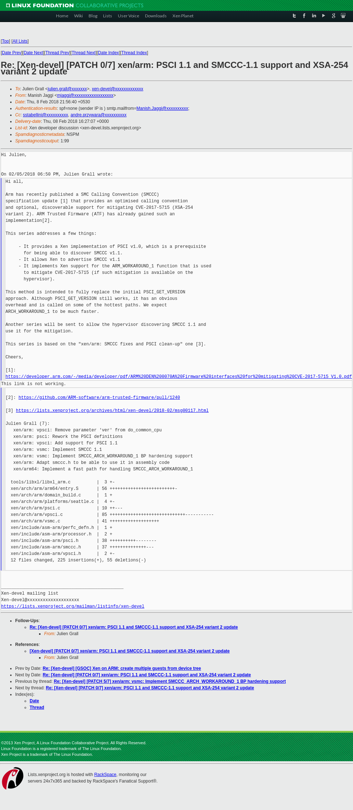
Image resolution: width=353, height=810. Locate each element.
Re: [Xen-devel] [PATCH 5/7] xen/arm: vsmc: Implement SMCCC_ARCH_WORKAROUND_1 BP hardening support (170, 681)
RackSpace (105, 774)
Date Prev (11, 52)
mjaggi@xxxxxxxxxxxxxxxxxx (85, 95)
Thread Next (83, 52)
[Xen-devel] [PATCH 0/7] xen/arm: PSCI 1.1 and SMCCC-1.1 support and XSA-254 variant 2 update (130, 651)
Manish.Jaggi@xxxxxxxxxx (162, 108)
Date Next (33, 52)
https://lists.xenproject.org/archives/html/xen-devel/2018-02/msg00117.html (112, 411)
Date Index (108, 52)
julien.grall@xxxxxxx (67, 88)
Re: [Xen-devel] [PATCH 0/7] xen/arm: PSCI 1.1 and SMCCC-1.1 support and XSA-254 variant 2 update (134, 627)
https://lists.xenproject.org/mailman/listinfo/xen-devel (72, 606)
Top (5, 41)
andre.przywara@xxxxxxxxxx (99, 114)
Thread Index (134, 52)
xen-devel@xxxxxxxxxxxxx (117, 88)
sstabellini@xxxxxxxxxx (45, 114)
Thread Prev (57, 52)
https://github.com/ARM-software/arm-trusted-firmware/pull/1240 (99, 398)
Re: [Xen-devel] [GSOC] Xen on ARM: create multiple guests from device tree (122, 668)
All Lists (20, 41)
